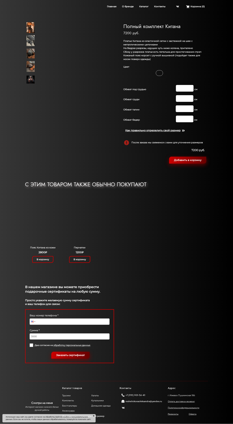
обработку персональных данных (71, 345)
